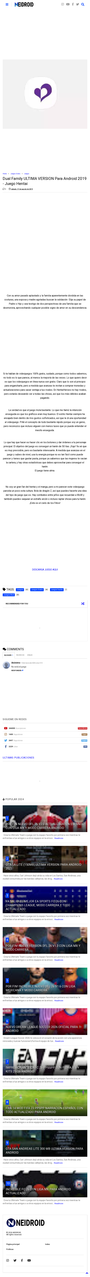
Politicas (10, 1249)
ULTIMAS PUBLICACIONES (18, 757)
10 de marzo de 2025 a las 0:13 (32, 663)
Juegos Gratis (15, 174)
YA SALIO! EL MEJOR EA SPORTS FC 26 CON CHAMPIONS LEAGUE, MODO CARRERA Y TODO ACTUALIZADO (38, 905)
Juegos (26, 174)
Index (47, 1244)
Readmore (59, 838)
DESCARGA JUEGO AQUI (45, 569)
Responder (17, 671)
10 (8, 1183)
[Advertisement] (45, 34)
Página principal (12, 1244)
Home (5, 174)
